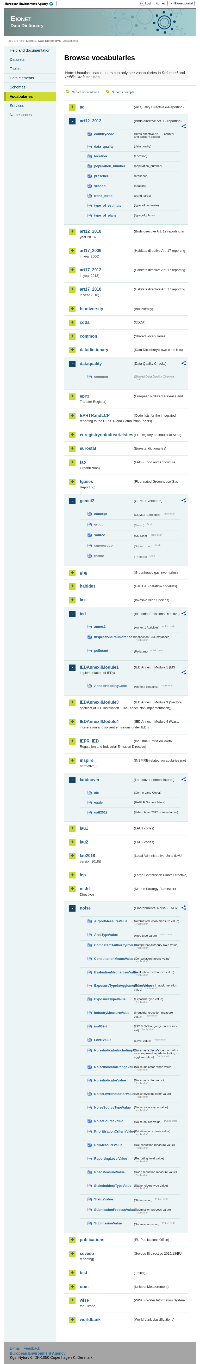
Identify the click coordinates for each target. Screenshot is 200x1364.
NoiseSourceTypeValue (112, 1107)
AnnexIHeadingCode (110, 686)
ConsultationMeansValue (113, 959)
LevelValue (102, 1040)
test (83, 1273)
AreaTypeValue (106, 935)
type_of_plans (105, 215)
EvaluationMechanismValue (113, 972)
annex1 (99, 627)
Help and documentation (30, 50)
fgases (86, 481)
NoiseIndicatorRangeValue (113, 1067)
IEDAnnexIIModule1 (99, 667)
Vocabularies (21, 96)
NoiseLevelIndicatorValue (113, 1094)
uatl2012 (100, 812)
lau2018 (87, 855)
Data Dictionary (48, 40)
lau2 (84, 842)
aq (82, 107)
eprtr (84, 396)
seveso (87, 1253)
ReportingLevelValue (110, 1158)
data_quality (104, 146)
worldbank (90, 1319)
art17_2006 (90, 250)
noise (85, 908)
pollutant (101, 651)
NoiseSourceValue (108, 1121)
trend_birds (103, 196)
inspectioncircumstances (113, 637)
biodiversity (91, 309)
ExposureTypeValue (110, 999)
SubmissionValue (108, 1223)
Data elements (22, 78)
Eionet (30, 40)
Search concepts (123, 92)
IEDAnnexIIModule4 (99, 721)
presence (101, 176)
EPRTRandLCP (95, 415)
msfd (85, 889)
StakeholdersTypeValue (112, 1186)
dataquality (91, 363)
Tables (15, 69)
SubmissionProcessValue (113, 1210)
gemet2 (87, 501)
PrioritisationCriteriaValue (113, 1131)
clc (96, 793)
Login (148, 3)
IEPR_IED (89, 741)
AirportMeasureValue (110, 921)
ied (83, 614)
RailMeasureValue (108, 1145)
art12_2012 (90, 121)
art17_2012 (90, 270)
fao (83, 462)
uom (84, 1286)
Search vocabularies (85, 92)
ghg (83, 572)
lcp (83, 875)
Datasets (17, 59)
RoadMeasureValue (109, 1172)
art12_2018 (90, 231)
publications (92, 1239)
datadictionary (94, 350)
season (99, 186)
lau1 (84, 828)
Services (17, 106)
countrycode (104, 134)
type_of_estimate (107, 205)
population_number (109, 166)
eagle (98, 802)
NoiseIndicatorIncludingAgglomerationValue (113, 1050)
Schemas (17, 87)
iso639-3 (100, 1026)
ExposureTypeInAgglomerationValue (113, 986)
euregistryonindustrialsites (106, 435)
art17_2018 (90, 289)
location (100, 156)
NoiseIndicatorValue (110, 1080)
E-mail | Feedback (25, 1348)
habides (87, 586)
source (99, 535)
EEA (31, 3)
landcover (89, 779)
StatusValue (103, 1199)
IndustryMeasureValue (111, 1013)
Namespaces (21, 115)
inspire (86, 760)
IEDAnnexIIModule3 (99, 702)
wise (84, 1300)
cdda (84, 322)
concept (100, 514)
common (88, 336)
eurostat (88, 448)
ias (82, 600)
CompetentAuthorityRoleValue (113, 945)
